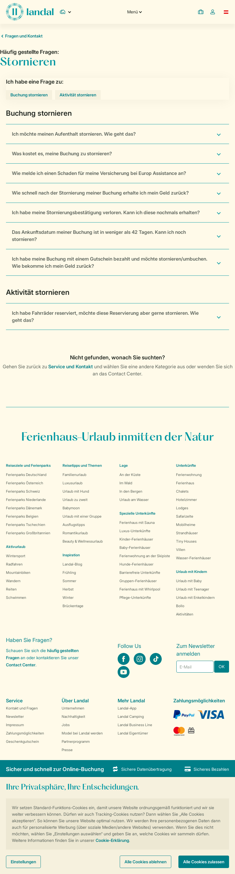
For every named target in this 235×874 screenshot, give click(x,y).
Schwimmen (16, 597)
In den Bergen (130, 491)
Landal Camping (131, 716)
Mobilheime (185, 524)
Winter (68, 597)
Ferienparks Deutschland (26, 474)
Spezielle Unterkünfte (137, 513)
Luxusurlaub (73, 483)
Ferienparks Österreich (24, 483)
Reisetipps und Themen (82, 465)
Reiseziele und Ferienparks (28, 465)
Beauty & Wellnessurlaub (83, 541)
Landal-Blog (72, 564)
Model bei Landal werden (82, 733)
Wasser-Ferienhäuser (193, 558)
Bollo (180, 606)
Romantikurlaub (75, 533)
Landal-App (127, 708)
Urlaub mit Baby (189, 581)
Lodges (182, 508)
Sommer (69, 581)
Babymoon (71, 508)
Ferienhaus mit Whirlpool (139, 589)
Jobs (66, 725)
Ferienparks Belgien (22, 516)
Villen (180, 549)
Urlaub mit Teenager (192, 589)
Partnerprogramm (76, 741)
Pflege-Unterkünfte (135, 597)
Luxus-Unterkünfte (134, 531)
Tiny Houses (186, 541)
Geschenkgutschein (22, 741)
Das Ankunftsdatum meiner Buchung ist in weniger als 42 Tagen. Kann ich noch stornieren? (99, 235)
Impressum (15, 725)
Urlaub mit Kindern (191, 571)
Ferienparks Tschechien (25, 524)
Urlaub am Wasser (134, 499)
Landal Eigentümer (133, 733)
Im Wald (125, 483)
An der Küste (130, 474)
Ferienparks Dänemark (24, 508)
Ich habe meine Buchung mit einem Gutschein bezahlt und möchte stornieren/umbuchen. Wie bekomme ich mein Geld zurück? (109, 262)
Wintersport (15, 556)
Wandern (13, 581)
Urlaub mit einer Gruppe (82, 516)
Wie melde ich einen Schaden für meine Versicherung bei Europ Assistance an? (99, 173)
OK (222, 666)
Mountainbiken (18, 572)
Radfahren (14, 564)
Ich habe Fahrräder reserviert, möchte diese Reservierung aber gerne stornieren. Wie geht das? (105, 316)
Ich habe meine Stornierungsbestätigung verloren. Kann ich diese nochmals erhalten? (106, 212)
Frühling (69, 572)
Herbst (68, 589)
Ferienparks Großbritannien (28, 533)
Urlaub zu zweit (75, 499)
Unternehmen (73, 708)
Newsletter (15, 716)
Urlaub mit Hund (76, 491)
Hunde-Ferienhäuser (136, 564)
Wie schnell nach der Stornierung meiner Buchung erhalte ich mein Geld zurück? (100, 193)
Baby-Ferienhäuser (134, 547)
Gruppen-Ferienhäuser (138, 581)
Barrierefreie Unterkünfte (139, 572)
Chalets (182, 491)
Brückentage (73, 606)
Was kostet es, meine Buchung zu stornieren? (62, 153)
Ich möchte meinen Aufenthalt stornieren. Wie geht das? (74, 134)
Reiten (11, 589)
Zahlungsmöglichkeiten (25, 733)
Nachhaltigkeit (73, 716)
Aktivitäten (184, 614)
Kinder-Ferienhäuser (136, 539)
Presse (67, 750)
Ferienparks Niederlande (26, 499)
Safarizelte (184, 516)
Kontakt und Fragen (22, 708)
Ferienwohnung (189, 474)
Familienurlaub (74, 474)
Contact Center (20, 664)
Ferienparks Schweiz (23, 491)
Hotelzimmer (186, 499)
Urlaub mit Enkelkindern (195, 597)
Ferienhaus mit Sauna (137, 522)
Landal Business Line (135, 725)
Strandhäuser (187, 533)
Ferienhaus (185, 483)
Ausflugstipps (74, 524)
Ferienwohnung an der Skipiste (144, 556)
